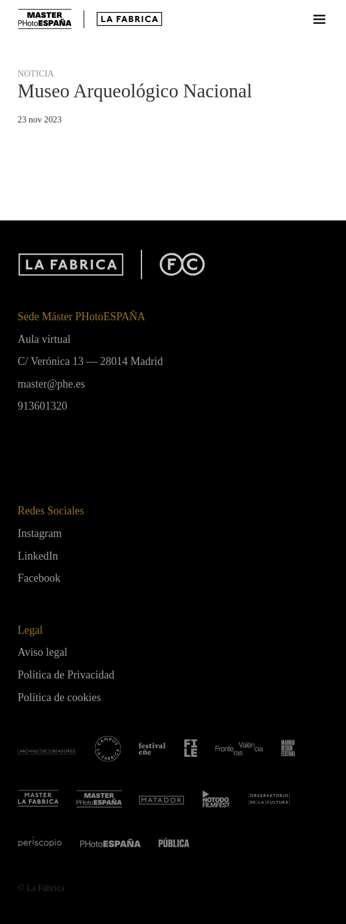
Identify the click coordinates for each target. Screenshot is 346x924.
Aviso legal (42, 652)
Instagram (40, 533)
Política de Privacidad (66, 675)
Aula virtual (44, 339)
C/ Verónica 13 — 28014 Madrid (90, 361)
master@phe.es (51, 384)
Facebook (39, 578)
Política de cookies (59, 697)
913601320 (42, 406)
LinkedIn (38, 556)
